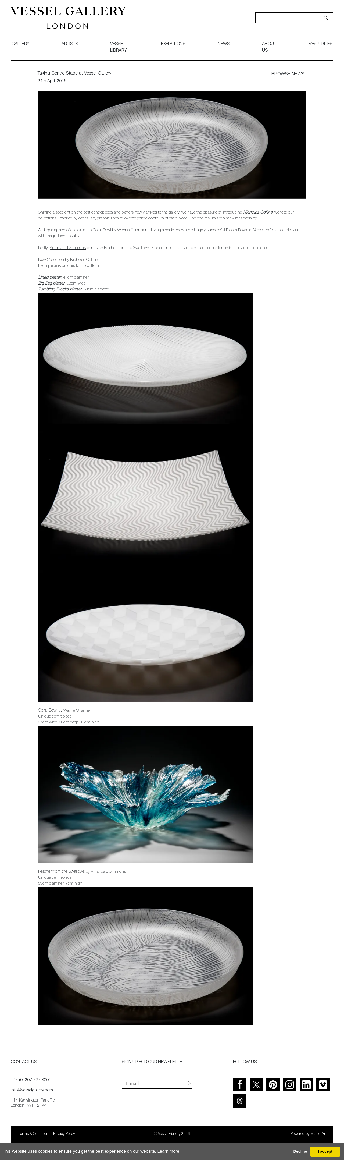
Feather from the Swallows (61, 872)
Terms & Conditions (34, 1134)
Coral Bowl (47, 711)
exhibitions (173, 44)
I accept (325, 1151)
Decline (300, 1151)
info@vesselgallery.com (32, 1090)
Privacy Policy (64, 1134)
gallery (20, 44)
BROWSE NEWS (287, 74)
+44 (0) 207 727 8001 (31, 1080)
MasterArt (318, 1134)
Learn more (168, 1151)
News (224, 44)
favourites (320, 44)
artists (70, 44)
